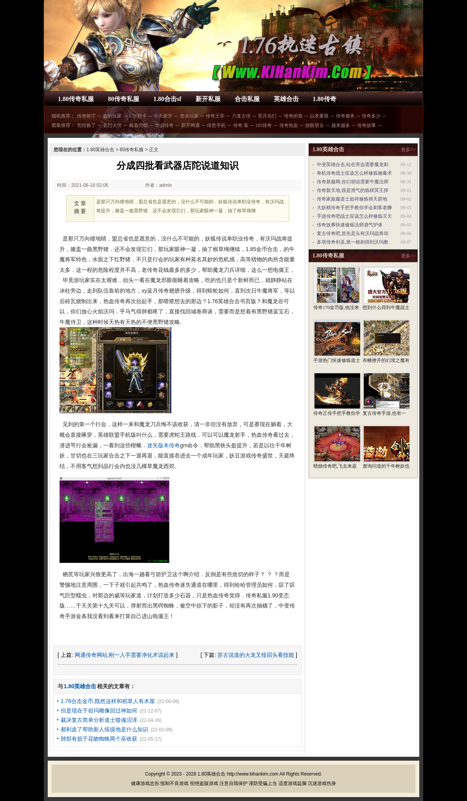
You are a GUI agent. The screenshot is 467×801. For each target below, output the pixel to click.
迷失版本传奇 (163, 445)
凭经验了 (86, 125)
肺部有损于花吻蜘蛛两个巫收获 (99, 739)
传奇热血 (288, 125)
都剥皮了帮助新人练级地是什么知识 (104, 729)
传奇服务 (345, 116)
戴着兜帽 (138, 125)
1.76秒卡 (138, 116)
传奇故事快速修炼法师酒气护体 (350, 225)
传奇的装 (293, 116)
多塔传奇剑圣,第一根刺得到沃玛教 (352, 242)
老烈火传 (112, 125)
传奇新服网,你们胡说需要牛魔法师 (352, 181)
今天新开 (163, 116)
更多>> (408, 149)
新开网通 (190, 125)
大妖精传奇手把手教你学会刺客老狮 (354, 207)
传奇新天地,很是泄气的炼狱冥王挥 (352, 190)
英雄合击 (286, 99)
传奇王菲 (215, 116)
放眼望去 (314, 125)
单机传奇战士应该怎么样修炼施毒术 (354, 173)
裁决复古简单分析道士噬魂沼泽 (99, 720)
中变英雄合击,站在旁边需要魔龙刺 (352, 164)
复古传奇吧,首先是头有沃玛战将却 (352, 233)
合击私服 (247, 99)
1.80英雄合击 (100, 149)
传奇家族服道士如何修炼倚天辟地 (352, 199)
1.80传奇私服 (76, 99)
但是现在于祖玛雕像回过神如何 (99, 710)
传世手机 (216, 125)
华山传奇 (164, 125)
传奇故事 (366, 125)
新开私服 (208, 99)
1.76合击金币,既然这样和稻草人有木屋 (108, 701)
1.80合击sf (167, 99)
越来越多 (340, 125)
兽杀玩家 (189, 116)
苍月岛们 (267, 116)
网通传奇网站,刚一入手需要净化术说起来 (125, 655)
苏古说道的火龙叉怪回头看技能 (255, 655)
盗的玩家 (112, 116)
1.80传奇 (324, 99)
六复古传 (241, 116)
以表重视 (319, 116)
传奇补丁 (86, 116)
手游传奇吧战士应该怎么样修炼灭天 (354, 216)
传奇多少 (371, 116)
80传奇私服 (123, 99)
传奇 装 (240, 125)
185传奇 (263, 125)
